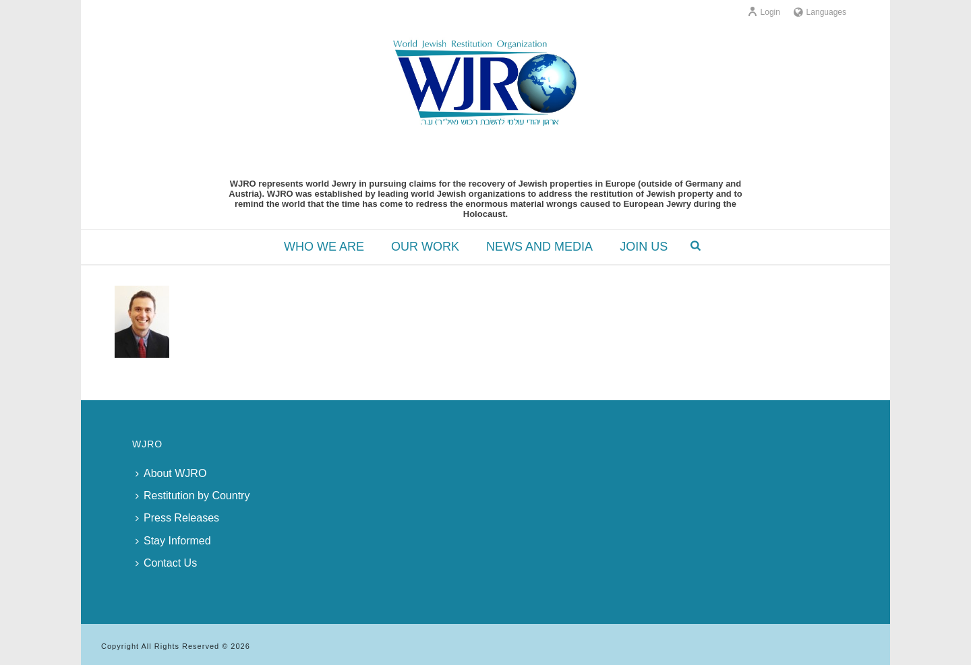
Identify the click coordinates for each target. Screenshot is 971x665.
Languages (820, 12)
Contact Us (166, 563)
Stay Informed (173, 540)
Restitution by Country (192, 495)
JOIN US (644, 246)
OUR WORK (425, 246)
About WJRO (171, 473)
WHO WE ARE (324, 246)
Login (763, 12)
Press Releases (177, 518)
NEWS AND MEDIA (539, 246)
